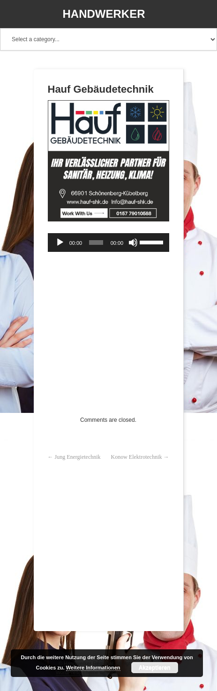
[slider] (96, 242)
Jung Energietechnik (78, 457)
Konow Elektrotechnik (136, 457)
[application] (108, 242)
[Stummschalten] (133, 242)
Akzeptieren (155, 667)
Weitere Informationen (93, 667)
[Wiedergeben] (60, 242)
